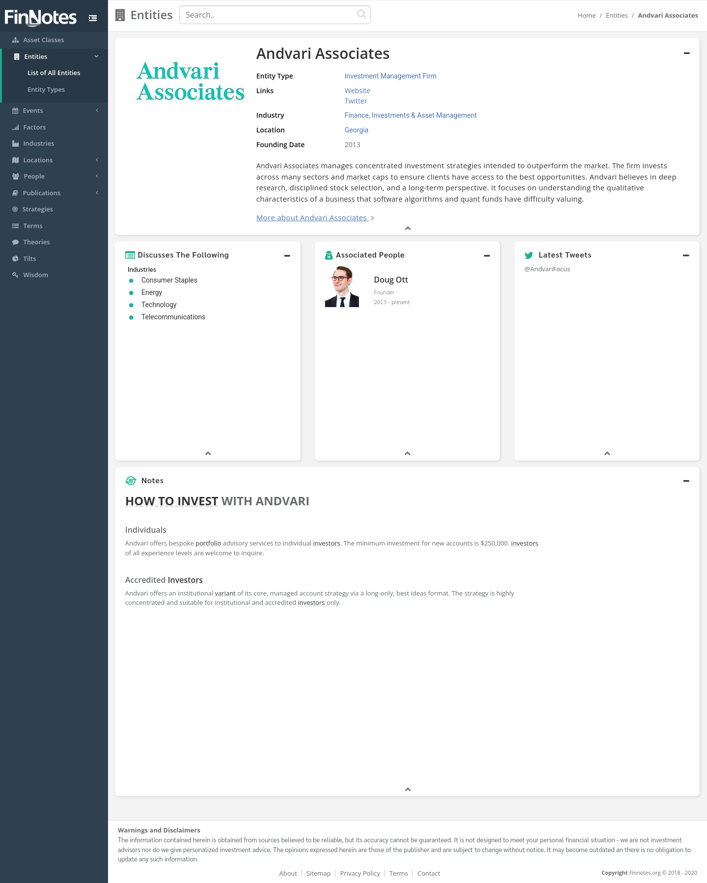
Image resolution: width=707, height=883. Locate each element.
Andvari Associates (287, 165)
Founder (384, 292)
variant (225, 593)
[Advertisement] (625, 637)
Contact (428, 873)
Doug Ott (391, 279)
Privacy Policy (360, 873)
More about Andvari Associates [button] (311, 217)
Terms (398, 873)
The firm (626, 165)
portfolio (208, 543)
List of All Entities (54, 72)
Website (357, 90)
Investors (185, 579)
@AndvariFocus (547, 268)
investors (326, 543)
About (288, 873)
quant (470, 199)
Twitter (356, 100)
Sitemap (318, 873)
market (596, 165)
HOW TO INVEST (171, 501)
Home (587, 15)
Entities (617, 15)
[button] (208, 254)
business (340, 199)
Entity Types (46, 89)
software (387, 199)
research (270, 187)
